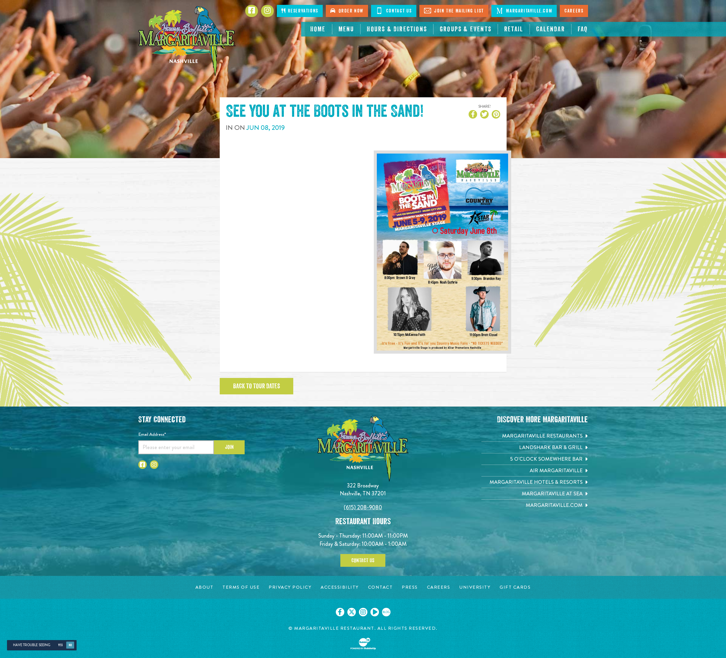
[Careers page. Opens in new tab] (438, 587)
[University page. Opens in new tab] (475, 587)
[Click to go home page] (187, 41)
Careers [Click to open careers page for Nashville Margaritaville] (573, 11)
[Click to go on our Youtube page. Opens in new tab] (374, 612)
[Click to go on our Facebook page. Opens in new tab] (340, 612)
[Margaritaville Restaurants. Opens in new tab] (534, 436)
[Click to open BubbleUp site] (363, 643)
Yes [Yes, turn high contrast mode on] (60, 645)
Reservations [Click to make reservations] (299, 10)
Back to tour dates (256, 386)
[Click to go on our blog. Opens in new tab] (386, 612)
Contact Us (362, 560)
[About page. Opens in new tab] (204, 587)
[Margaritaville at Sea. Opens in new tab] (534, 493)
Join (229, 447)
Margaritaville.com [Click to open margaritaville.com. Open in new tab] (524, 10)
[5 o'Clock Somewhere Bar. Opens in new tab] (534, 459)
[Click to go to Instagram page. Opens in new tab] (267, 11)
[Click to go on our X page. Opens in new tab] (351, 612)
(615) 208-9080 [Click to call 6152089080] (363, 507)
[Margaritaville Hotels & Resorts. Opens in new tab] (534, 482)
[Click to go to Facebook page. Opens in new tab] (251, 11)
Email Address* (152, 434)
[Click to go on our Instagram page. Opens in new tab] (363, 612)
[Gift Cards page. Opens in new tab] (515, 587)
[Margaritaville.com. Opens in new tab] (534, 505)
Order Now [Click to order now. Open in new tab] (346, 10)
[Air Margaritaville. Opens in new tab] (534, 470)
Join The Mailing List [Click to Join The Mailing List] (454, 10)
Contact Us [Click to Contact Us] (394, 10)
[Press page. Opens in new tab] (409, 587)
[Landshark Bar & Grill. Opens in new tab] (534, 447)
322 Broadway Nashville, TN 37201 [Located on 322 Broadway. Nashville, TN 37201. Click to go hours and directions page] (363, 489)
